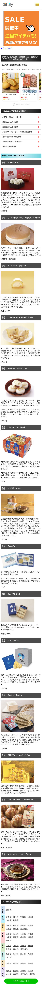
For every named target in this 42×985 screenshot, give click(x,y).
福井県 (30, 934)
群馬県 (23, 926)
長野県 (15, 937)
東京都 (15, 929)
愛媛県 (23, 963)
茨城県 (8, 926)
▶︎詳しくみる (6, 48)
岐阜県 (23, 937)
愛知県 (8, 940)
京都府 (23, 946)
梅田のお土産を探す (9, 146)
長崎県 (23, 971)
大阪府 (30, 946)
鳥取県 (8, 954)
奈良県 (15, 949)
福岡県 (8, 971)
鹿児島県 (24, 974)
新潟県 (8, 934)
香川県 (15, 963)
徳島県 (8, 963)
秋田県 (30, 917)
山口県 (8, 957)
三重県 (8, 946)
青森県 (8, 917)
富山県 (15, 934)
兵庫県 (8, 949)
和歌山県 (24, 949)
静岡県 (30, 937)
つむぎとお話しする (21, 981)
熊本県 (30, 971)
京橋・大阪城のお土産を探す (12, 142)
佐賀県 (15, 971)
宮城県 (23, 917)
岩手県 (15, 917)
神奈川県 (24, 929)
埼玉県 (30, 926)
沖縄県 (32, 974)
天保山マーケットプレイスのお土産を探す (17, 132)
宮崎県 (15, 974)
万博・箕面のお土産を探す (11, 137)
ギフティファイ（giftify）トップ (10, 69)
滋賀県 (15, 946)
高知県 (30, 963)
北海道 (8, 910)
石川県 (23, 934)
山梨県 (8, 937)
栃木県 (15, 926)
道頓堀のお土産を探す (10, 122)
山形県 (8, 920)
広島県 (30, 954)
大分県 (8, 974)
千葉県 (8, 929)
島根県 (15, 954)
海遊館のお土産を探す (10, 127)
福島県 (15, 920)
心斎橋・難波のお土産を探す (12, 117)
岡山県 (23, 954)
